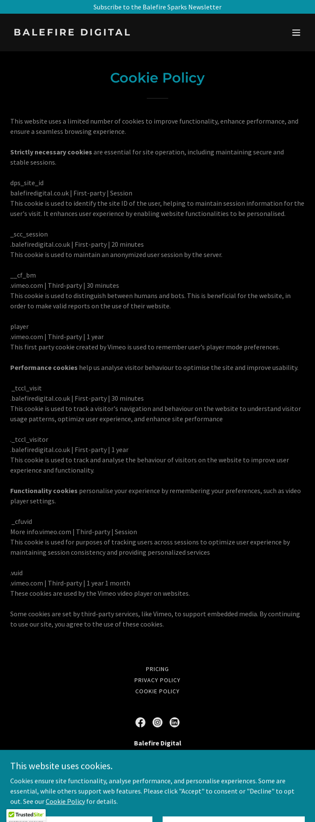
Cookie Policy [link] (157, 691)
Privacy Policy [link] (157, 680)
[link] (113, 33)
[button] (296, 32)
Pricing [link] (157, 669)
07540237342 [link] (157, 777)
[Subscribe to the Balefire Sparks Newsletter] (157, 7)
